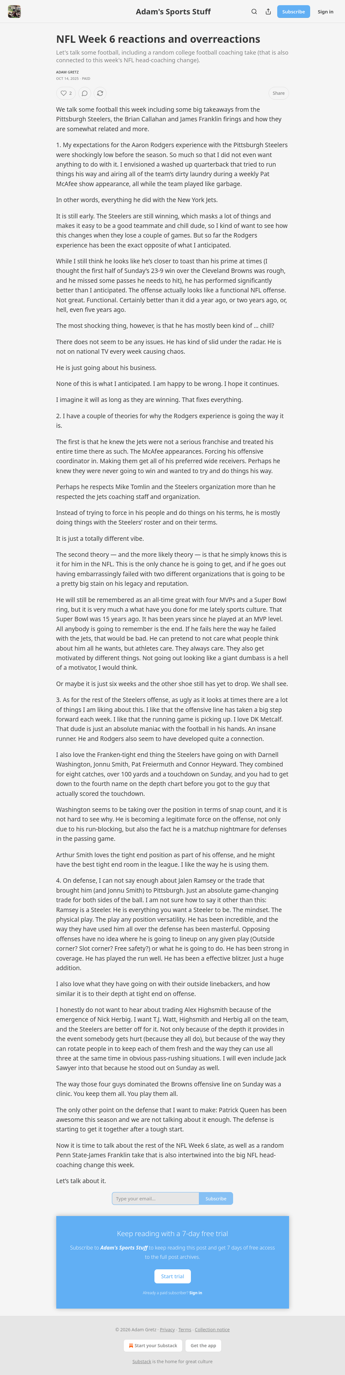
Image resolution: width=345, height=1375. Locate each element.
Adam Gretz (67, 72)
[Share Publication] (268, 11)
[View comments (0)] (84, 93)
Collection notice (212, 1329)
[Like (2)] (66, 93)
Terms (184, 1329)
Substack (141, 1361)
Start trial (172, 1276)
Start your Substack (152, 1345)
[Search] (254, 11)
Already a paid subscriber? (172, 1293)
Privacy (167, 1329)
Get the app (203, 1345)
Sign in (325, 11)
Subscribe (293, 11)
